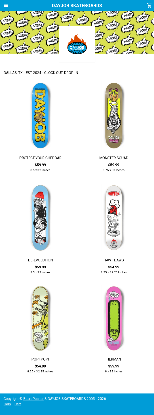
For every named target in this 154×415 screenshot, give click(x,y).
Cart (18, 404)
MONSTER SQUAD (113, 158)
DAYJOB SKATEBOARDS (77, 5)
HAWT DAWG (113, 260)
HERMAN (113, 359)
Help (7, 404)
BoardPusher (33, 399)
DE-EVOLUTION (40, 260)
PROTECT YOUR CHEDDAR (40, 158)
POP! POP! (40, 359)
